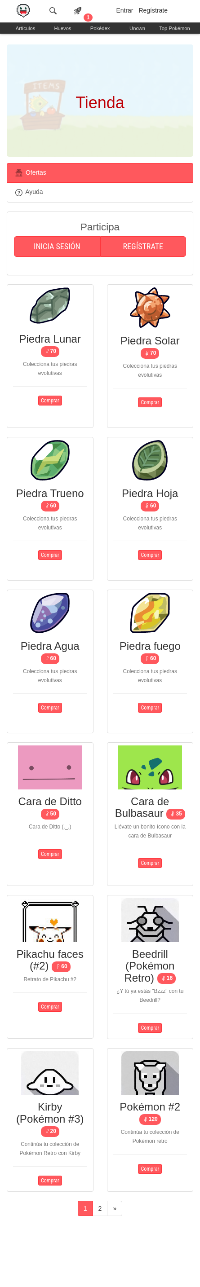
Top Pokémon (174, 28)
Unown (137, 28)
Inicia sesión (57, 246)
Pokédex (100, 28)
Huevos (62, 28)
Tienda (100, 102)
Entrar (124, 10)
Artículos (26, 28)
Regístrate (153, 10)
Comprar (50, 400)
